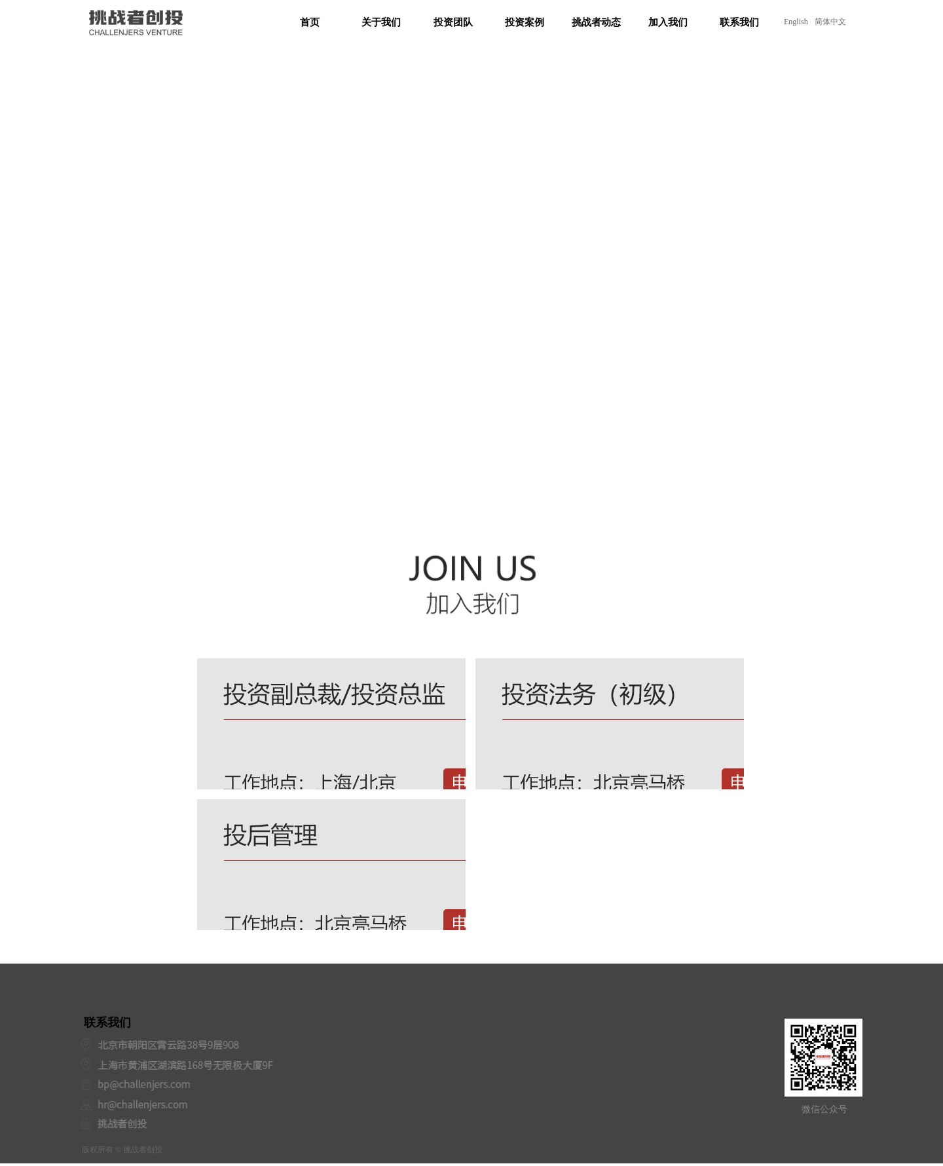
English (796, 21)
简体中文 (830, 21)
